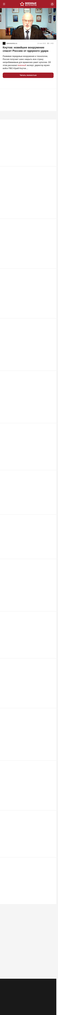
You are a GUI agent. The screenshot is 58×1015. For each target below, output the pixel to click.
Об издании (25, 991)
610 (51, 649)
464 (51, 970)
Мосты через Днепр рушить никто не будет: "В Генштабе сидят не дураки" (24, 262)
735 (51, 384)
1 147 (50, 170)
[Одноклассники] (22, 1001)
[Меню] (4, 4)
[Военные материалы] (28, 4)
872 (51, 277)
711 (51, 438)
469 (51, 917)
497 (51, 863)
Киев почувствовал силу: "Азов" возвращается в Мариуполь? (25, 476)
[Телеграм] (8, 1001)
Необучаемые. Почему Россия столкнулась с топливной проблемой (23, 792)
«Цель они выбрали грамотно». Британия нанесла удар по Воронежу (26, 687)
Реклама (6, 991)
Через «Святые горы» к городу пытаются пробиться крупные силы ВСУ (27, 902)
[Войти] (52, 4)
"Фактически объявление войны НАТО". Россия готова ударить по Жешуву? (25, 422)
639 (51, 542)
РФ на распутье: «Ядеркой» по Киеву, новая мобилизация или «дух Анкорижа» (23, 580)
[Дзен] (48, 1001)
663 (51, 491)
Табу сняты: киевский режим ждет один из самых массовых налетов (26, 631)
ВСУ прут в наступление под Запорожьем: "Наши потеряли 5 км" (25, 315)
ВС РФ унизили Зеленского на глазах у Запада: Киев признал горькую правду (27, 955)
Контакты (15, 991)
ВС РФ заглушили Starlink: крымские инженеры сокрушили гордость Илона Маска (25, 155)
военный (22, 65)
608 (51, 700)
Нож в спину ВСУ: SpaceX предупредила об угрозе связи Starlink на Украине (26, 738)
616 (51, 593)
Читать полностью (28, 75)
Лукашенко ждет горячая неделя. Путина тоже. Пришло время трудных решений (24, 529)
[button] (5, 83)
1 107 (50, 224)
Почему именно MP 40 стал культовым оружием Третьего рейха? (25, 208)
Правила (36, 991)
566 (51, 810)
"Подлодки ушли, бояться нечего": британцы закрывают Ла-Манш (24, 848)
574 (51, 754)
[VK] (35, 1001)
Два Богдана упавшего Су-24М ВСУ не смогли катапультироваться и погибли (24, 369)
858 (51, 331)
